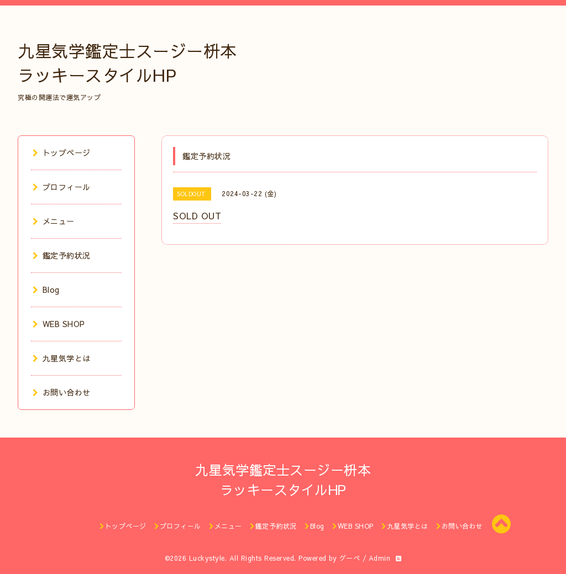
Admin (380, 558)
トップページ (62, 152)
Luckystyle (207, 558)
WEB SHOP (59, 323)
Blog (46, 289)
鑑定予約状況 (62, 255)
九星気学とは (62, 358)
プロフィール (62, 186)
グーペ (349, 558)
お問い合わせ (62, 392)
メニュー (54, 221)
